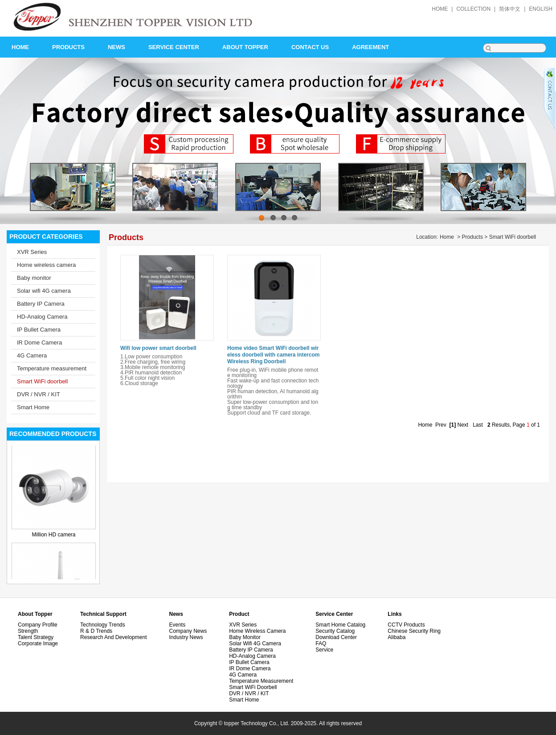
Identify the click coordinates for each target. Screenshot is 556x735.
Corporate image (38, 643)
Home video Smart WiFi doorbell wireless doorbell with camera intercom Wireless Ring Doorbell (273, 355)
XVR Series (32, 252)
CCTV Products (406, 625)
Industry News (186, 637)
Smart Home (33, 407)
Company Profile (37, 625)
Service (324, 650)
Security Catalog (335, 631)
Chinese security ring (414, 631)
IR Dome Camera (39, 342)
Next (462, 425)
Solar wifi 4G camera (44, 290)
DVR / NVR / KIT (38, 394)
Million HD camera (53, 535)
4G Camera (32, 355)
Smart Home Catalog (340, 625)
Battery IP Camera (41, 303)
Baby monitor (34, 277)
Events (177, 625)
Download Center (336, 637)
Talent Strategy (35, 637)
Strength (28, 631)
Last (478, 425)
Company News (188, 631)
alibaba (396, 637)
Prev (440, 425)
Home (447, 237)
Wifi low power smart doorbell (158, 348)
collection (473, 9)
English (540, 9)
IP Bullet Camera (39, 329)
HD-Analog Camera (42, 316)
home (440, 9)
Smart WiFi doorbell (42, 381)
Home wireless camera (46, 265)
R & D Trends (96, 631)
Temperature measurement (51, 368)
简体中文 (509, 9)
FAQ (320, 643)
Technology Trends (102, 625)
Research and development (113, 637)
